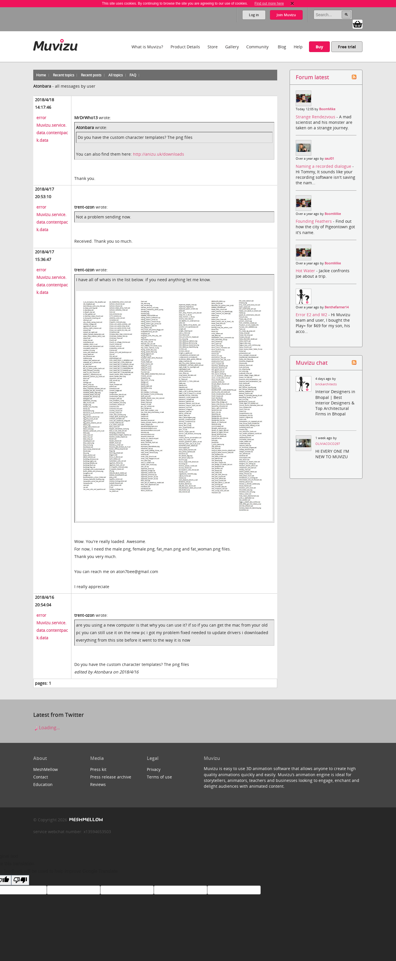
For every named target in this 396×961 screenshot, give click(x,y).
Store (213, 46)
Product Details (185, 46)
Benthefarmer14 (337, 307)
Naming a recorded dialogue (324, 166)
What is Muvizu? (147, 46)
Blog (282, 46)
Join (286, 14)
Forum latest (312, 77)
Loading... (46, 727)
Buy (319, 46)
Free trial (347, 46)
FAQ (132, 75)
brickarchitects (326, 384)
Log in (254, 14)
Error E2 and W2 (312, 314)
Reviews (98, 784)
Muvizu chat (311, 362)
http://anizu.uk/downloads (158, 154)
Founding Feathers (314, 221)
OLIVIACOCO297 (327, 444)
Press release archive (110, 777)
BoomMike (327, 109)
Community (257, 46)
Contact (40, 777)
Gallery (232, 46)
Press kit (98, 769)
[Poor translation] (20, 880)
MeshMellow (45, 769)
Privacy (153, 769)
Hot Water (306, 270)
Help (298, 46)
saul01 (329, 159)
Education (43, 784)
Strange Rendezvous (316, 116)
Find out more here (269, 3)
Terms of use (159, 777)
